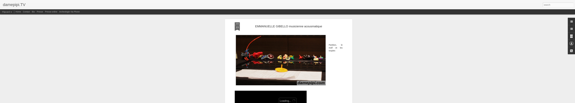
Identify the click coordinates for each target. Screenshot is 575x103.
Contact (26, 12)
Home (18, 12)
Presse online (51, 12)
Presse (40, 12)
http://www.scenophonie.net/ (247, 91)
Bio (33, 12)
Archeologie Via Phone (69, 12)
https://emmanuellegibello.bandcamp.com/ (253, 85)
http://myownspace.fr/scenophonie (250, 88)
